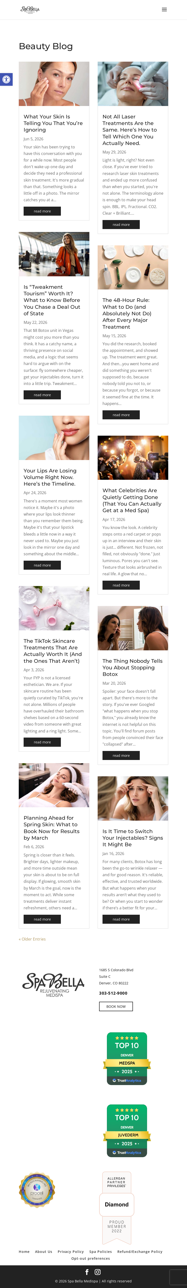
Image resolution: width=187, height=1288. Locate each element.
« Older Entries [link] (32, 939)
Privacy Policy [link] (71, 1251)
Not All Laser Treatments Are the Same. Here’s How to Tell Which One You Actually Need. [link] (130, 130)
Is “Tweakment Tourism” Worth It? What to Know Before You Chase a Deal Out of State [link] (52, 300)
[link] (6, 79)
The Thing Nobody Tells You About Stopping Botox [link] (133, 667)
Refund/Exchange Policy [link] (140, 1251)
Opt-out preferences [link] (90, 1258)
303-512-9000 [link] (113, 993)
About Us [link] (43, 1251)
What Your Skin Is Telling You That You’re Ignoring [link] (53, 123)
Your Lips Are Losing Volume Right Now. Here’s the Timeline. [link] (50, 477)
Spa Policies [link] (100, 1251)
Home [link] (24, 1251)
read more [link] (42, 211)
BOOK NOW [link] (116, 1006)
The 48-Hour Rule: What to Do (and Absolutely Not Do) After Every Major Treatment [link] (127, 313)
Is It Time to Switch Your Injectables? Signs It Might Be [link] (133, 838)
